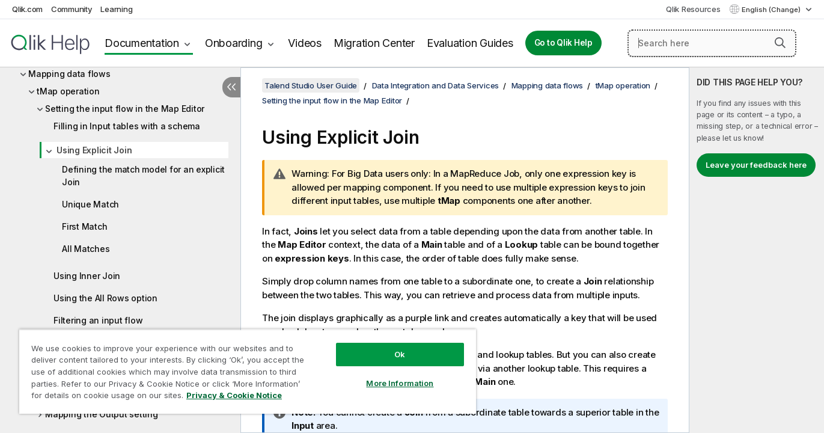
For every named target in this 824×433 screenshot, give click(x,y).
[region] (247, 371)
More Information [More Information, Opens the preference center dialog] (399, 383)
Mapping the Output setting (101, 414)
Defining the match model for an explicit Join (143, 175)
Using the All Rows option (105, 298)
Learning (116, 9)
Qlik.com (27, 9)
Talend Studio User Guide (310, 85)
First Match (84, 226)
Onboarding (234, 43)
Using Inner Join (86, 276)
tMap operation (68, 91)
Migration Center (374, 43)
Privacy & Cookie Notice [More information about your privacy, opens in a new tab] (234, 395)
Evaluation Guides (470, 43)
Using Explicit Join (94, 150)
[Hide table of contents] (231, 87)
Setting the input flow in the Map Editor (124, 108)
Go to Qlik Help (563, 43)
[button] (780, 43)
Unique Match (90, 204)
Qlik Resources (693, 9)
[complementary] (756, 250)
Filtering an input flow (97, 320)
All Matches (85, 249)
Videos (305, 43)
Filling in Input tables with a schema (126, 126)
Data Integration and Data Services (435, 85)
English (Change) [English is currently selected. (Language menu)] (772, 9)
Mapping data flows (69, 74)
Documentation (142, 43)
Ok (399, 354)
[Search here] (712, 43)
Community (72, 9)
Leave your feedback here (756, 165)
